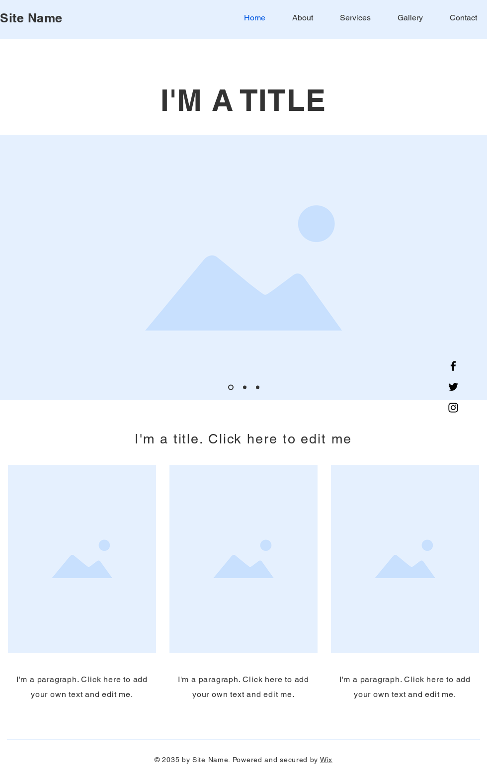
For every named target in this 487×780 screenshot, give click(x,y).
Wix (326, 760)
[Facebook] (453, 365)
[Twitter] (453, 386)
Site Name (31, 17)
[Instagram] (453, 407)
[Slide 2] (244, 387)
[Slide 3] (257, 387)
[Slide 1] (231, 387)
